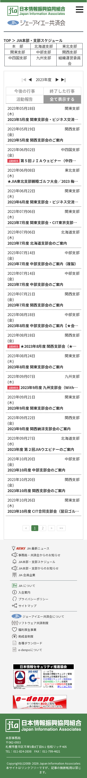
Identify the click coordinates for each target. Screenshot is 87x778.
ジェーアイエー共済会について (38, 616)
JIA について (24, 585)
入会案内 (21, 592)
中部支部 (43, 52)
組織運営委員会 (69, 60)
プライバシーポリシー (30, 599)
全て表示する (62, 99)
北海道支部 (43, 46)
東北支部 (69, 46)
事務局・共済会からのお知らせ (37, 555)
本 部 (17, 46)
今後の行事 (24, 91)
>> (61, 528)
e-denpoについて (27, 650)
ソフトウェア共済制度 (30, 623)
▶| (63, 79)
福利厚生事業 (24, 629)
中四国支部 (17, 57)
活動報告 (24, 99)
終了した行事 (62, 91)
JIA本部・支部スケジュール (34, 562)
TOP (7, 40)
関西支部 (69, 52)
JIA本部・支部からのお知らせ (36, 568)
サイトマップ (24, 606)
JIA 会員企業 (24, 575)
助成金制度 (23, 636)
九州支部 (43, 57)
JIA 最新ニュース (31, 548)
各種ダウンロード (27, 643)
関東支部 (17, 52)
